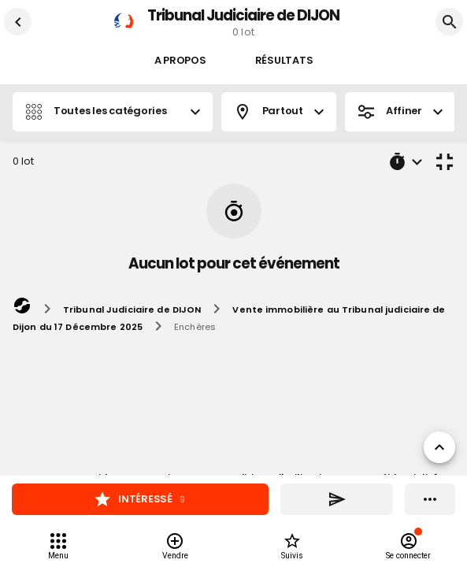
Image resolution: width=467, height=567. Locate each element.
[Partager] (336, 499)
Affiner (400, 112)
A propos (180, 61)
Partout (278, 112)
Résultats (284, 61)
